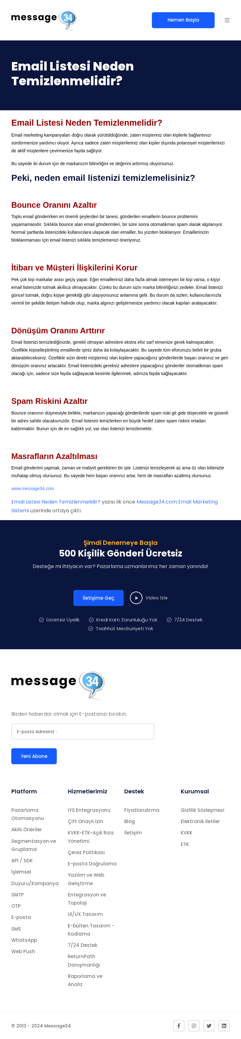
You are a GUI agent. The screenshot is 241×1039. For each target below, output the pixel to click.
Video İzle (149, 611)
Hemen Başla (183, 20)
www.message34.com (32, 488)
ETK (185, 844)
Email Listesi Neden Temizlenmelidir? (55, 501)
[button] (227, 20)
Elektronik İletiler (200, 821)
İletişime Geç (98, 611)
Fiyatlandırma (141, 810)
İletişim (133, 832)
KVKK (186, 832)
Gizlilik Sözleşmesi (202, 810)
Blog (129, 821)
